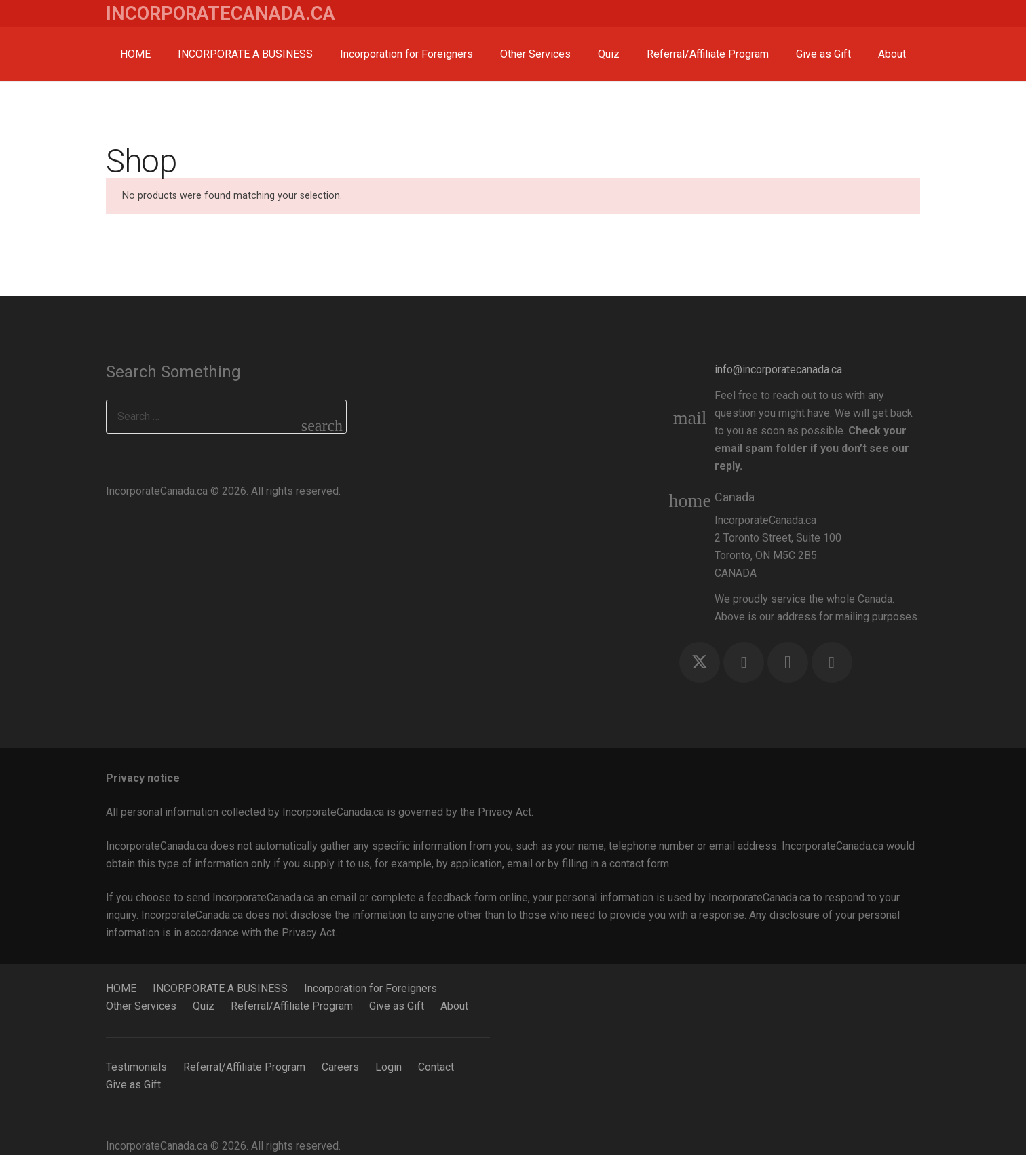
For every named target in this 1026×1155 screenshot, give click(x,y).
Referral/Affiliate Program (292, 1006)
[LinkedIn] (832, 662)
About (454, 1006)
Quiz (203, 1006)
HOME (121, 988)
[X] (699, 662)
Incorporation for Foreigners (370, 988)
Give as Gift (396, 1006)
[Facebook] (743, 662)
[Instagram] (787, 662)
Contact (436, 1067)
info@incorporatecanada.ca (778, 369)
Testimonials (136, 1067)
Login (388, 1067)
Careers (340, 1067)
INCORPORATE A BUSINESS (220, 988)
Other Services (141, 1006)
